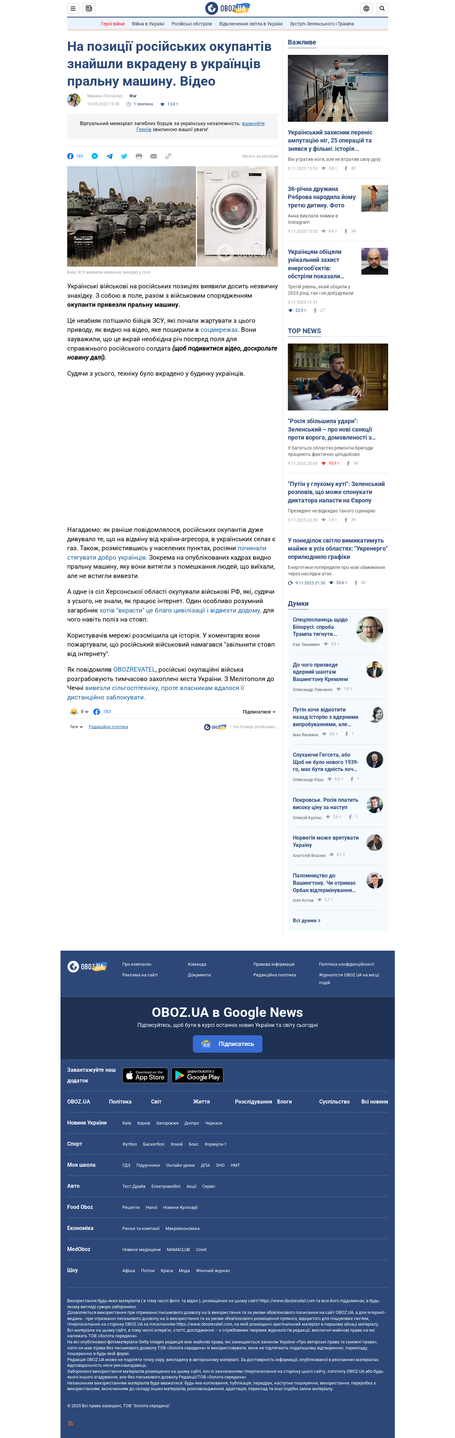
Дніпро (192, 1123)
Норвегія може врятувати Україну (326, 841)
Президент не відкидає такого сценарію (331, 510)
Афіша (128, 1270)
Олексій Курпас (307, 818)
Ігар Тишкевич (306, 644)
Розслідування (253, 1101)
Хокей (176, 1144)
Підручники (148, 1165)
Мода (184, 1270)
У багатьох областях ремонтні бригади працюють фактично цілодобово (330, 451)
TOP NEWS (304, 331)
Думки (298, 603)
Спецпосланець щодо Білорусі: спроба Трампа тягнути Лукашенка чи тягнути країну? (321, 627)
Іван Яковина (305, 735)
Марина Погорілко (105, 96)
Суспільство (334, 1101)
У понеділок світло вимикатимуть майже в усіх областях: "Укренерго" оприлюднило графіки (338, 548)
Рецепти (131, 1207)
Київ (126, 1123)
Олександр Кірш (308, 779)
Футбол (129, 1144)
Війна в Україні (148, 23)
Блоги (284, 1101)
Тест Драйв (133, 1186)
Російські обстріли (192, 23)
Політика (120, 1101)
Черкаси (213, 1123)
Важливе (302, 42)
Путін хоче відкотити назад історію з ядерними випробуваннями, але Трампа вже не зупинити (325, 717)
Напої (151, 1207)
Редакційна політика (108, 727)
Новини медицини (141, 1249)
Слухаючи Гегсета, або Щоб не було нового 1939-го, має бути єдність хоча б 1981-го (326, 762)
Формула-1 (216, 1144)
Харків (143, 1123)
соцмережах (219, 329)
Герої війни (113, 23)
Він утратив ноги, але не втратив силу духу (334, 159)
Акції (191, 1186)
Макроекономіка (182, 1228)
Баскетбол (153, 1144)
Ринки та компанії (140, 1228)
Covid (201, 1249)
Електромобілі (166, 1186)
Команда (197, 964)
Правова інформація (274, 964)
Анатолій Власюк (309, 855)
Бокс (194, 1144)
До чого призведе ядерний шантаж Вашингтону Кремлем (320, 672)
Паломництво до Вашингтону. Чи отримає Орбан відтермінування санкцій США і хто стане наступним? (324, 883)
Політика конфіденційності (346, 964)
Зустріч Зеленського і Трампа (322, 23)
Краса (167, 1270)
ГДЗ (126, 1165)
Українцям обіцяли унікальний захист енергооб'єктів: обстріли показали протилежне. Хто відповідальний (314, 264)
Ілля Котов (303, 900)
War (132, 96)
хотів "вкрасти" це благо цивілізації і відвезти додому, (179, 610)
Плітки (148, 1270)
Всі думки (305, 921)
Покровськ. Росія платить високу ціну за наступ (325, 803)
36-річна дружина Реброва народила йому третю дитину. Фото (322, 197)
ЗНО (220, 1165)
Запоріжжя (167, 1123)
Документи (199, 974)
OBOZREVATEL (134, 669)
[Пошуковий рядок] (382, 8)
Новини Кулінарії (180, 1207)
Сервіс (208, 1186)
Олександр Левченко (313, 689)
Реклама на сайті (140, 974)
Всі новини (374, 1101)
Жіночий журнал (213, 1270)
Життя (201, 1101)
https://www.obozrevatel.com (287, 1300)
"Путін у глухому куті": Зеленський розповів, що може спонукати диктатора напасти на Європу (336, 492)
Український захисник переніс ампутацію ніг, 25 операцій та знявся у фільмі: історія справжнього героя (330, 141)
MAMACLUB (178, 1249)
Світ (156, 1101)
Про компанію (136, 964)
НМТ (235, 1165)
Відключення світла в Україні (250, 23)
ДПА (205, 1165)
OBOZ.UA (344, 1312)
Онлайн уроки (180, 1165)
